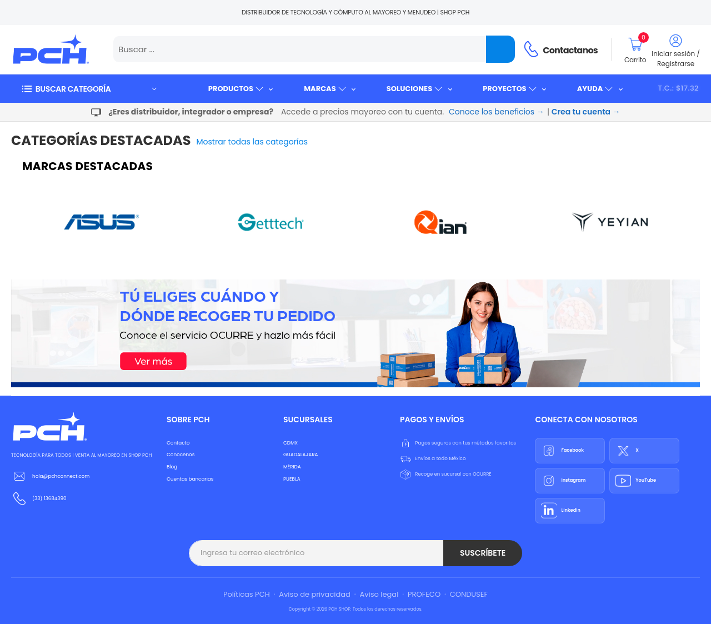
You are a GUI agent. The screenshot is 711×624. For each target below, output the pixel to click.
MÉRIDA (292, 466)
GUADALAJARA (300, 454)
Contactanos (570, 50)
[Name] (500, 49)
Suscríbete (482, 552)
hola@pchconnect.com (60, 476)
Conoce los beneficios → (496, 111)
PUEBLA (292, 479)
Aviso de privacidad (315, 594)
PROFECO (424, 594)
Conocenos (180, 454)
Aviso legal (378, 594)
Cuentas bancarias (190, 479)
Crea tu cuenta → (586, 111)
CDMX (290, 443)
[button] (89, 88)
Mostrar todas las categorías (252, 141)
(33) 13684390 (49, 498)
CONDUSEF (469, 594)
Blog (172, 466)
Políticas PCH (246, 594)
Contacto (178, 443)
